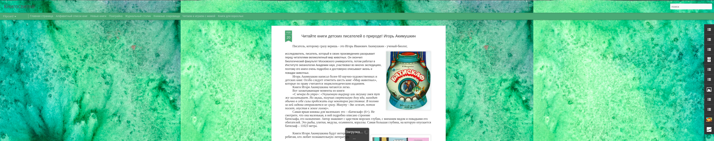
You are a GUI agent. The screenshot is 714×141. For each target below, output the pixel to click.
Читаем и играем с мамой (198, 16)
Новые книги (98, 16)
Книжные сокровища (166, 16)
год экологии (364, 85)
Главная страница (41, 16)
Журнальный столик (138, 16)
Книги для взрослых (231, 16)
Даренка (390, 80)
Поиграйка (115, 16)
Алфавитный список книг (72, 16)
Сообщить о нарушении (406, 139)
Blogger (388, 139)
